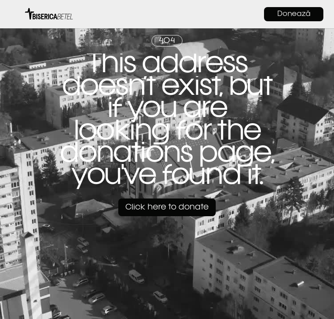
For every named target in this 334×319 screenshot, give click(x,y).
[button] (15, 14)
